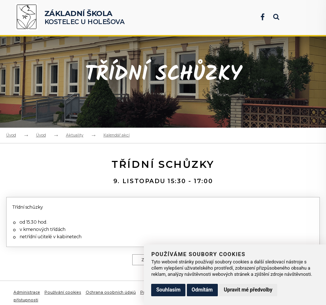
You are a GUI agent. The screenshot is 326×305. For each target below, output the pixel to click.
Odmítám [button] (202, 290)
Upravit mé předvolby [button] (248, 290)
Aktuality (74, 135)
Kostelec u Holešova (84, 17)
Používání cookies (63, 296)
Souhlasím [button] (168, 290)
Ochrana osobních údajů (111, 296)
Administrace (27, 296)
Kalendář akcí (116, 135)
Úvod (11, 135)
